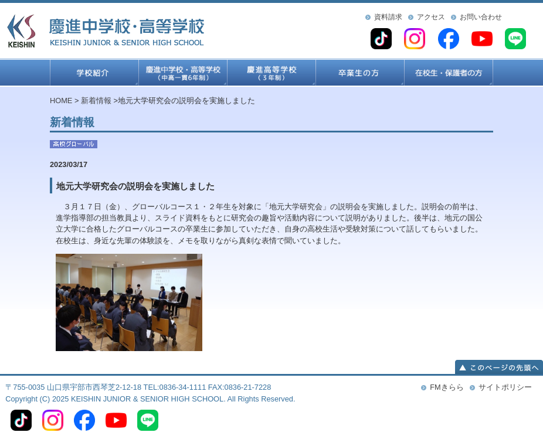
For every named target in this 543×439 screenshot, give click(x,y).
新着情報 (96, 100)
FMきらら (446, 387)
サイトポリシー (505, 387)
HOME (61, 100)
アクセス (431, 17)
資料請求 (388, 17)
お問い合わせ (481, 17)
